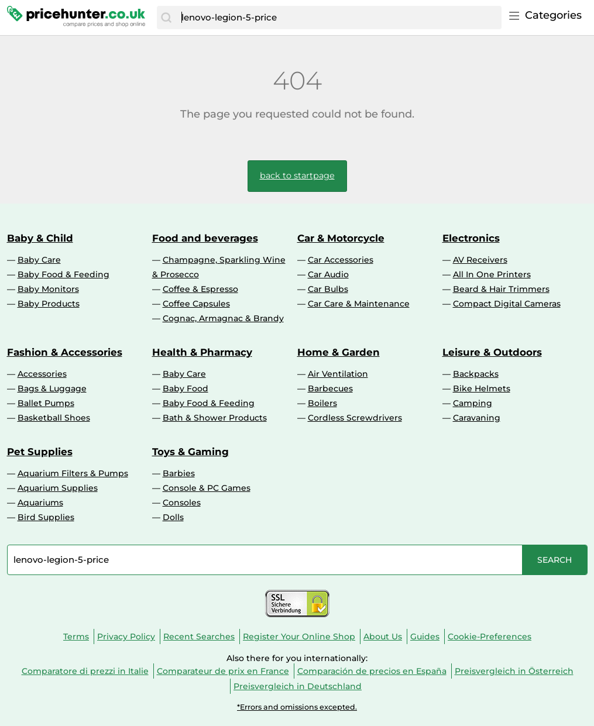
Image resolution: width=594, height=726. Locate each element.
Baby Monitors (48, 289)
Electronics (471, 238)
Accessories (42, 374)
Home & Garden (338, 352)
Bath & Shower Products (215, 417)
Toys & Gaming (190, 451)
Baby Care (39, 259)
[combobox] (338, 17)
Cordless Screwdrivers (355, 417)
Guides (425, 636)
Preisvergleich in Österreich (514, 671)
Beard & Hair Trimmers (501, 289)
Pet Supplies (40, 451)
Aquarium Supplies (58, 488)
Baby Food (185, 388)
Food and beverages (205, 238)
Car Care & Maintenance (359, 303)
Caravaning (476, 417)
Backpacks (476, 374)
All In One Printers (492, 274)
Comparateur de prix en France (223, 671)
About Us (382, 636)
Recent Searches (199, 636)
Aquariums (40, 502)
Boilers (322, 403)
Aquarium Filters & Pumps (73, 473)
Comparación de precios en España (372, 671)
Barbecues (330, 388)
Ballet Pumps (46, 403)
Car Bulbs (328, 289)
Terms (76, 636)
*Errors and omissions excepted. (297, 707)
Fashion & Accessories (64, 352)
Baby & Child (40, 238)
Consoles (182, 502)
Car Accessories (340, 259)
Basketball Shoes (54, 417)
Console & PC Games (206, 488)
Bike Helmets (481, 388)
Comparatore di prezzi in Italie (85, 671)
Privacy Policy (126, 636)
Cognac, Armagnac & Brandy (223, 318)
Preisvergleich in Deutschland (298, 686)
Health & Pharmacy (202, 352)
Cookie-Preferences (489, 636)
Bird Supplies (46, 517)
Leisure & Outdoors (492, 352)
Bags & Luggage (52, 388)
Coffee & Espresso (200, 289)
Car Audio (328, 274)
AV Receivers (480, 259)
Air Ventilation (338, 374)
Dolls (173, 517)
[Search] (166, 17)
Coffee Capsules (196, 303)
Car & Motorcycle (340, 238)
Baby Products (49, 303)
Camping (472, 403)
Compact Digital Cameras (507, 303)
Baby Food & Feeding (63, 274)
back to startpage (297, 175)
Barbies (179, 473)
